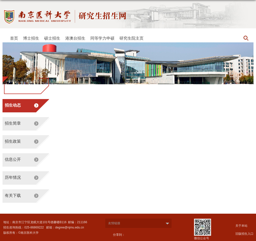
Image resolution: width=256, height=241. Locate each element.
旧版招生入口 (244, 233)
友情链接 (114, 223)
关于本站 (241, 225)
